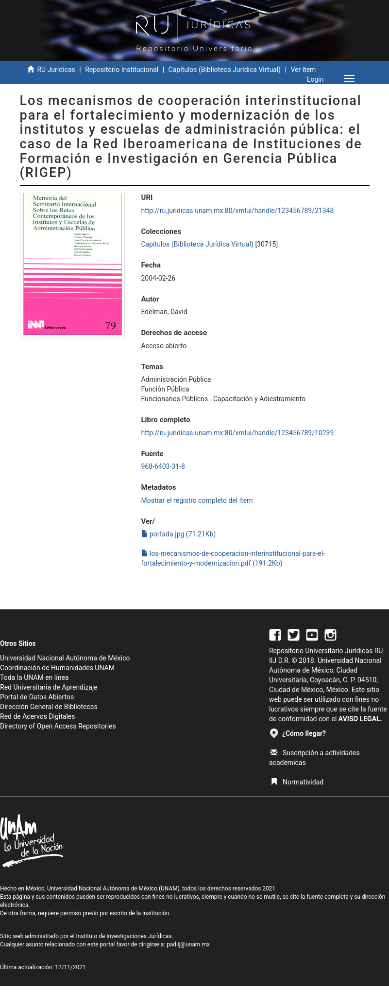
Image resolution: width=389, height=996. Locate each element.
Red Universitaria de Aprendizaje (49, 687)
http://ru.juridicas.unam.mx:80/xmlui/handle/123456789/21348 (237, 210)
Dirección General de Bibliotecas (49, 707)
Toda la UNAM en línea (34, 677)
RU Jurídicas (56, 69)
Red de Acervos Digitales (37, 716)
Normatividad (297, 782)
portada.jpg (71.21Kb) (178, 534)
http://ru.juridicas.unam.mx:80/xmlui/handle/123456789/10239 (237, 433)
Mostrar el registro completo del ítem (197, 500)
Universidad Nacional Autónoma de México (65, 658)
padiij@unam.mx (188, 944)
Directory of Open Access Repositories (58, 726)
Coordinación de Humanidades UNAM (57, 668)
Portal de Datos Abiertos (37, 697)
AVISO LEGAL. (360, 719)
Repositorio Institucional (121, 69)
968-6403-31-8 (163, 466)
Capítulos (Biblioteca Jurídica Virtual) (225, 69)
